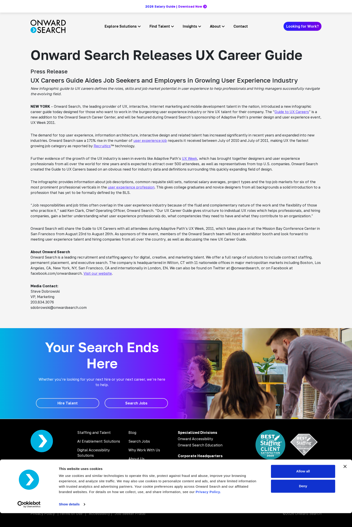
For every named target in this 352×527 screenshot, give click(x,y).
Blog (132, 432)
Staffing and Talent (94, 432)
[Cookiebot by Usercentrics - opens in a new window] (29, 518)
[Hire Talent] (67, 403)
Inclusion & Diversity (145, 467)
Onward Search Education (200, 445)
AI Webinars (87, 473)
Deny (303, 500)
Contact (240, 26)
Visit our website (98, 273)
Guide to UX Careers (292, 112)
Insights (190, 26)
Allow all (303, 485)
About (215, 26)
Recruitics (102, 146)
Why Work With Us (144, 450)
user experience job (150, 140)
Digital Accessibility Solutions (93, 453)
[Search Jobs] (136, 403)
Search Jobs (139, 441)
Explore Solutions (121, 26)
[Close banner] (345, 480)
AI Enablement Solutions (98, 441)
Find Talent (160, 26)
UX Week (189, 158)
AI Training (86, 464)
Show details (69, 518)
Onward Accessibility (195, 439)
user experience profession (131, 187)
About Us (136, 459)
